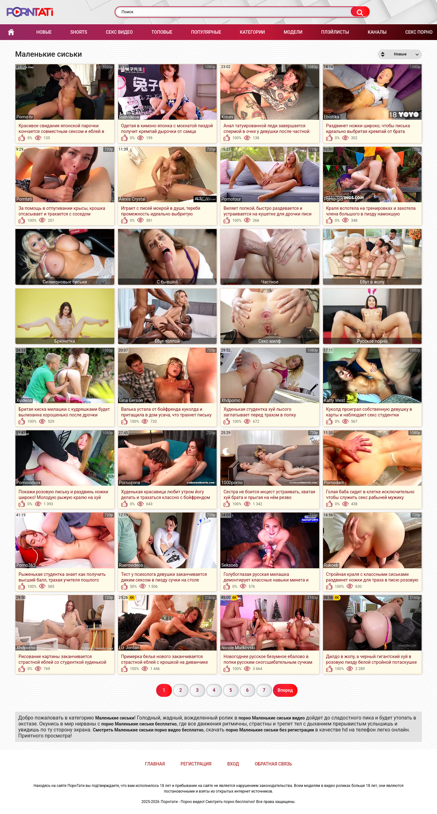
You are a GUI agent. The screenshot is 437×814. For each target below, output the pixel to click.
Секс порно (419, 32)
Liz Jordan (129, 647)
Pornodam (334, 482)
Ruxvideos (129, 116)
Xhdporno (231, 400)
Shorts (78, 32)
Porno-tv (24, 116)
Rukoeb (331, 565)
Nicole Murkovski (238, 647)
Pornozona (129, 482)
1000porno (232, 482)
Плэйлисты (335, 32)
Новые (43, 32)
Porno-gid (333, 199)
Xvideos (24, 400)
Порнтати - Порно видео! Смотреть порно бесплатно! (208, 802)
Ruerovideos (131, 565)
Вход (233, 763)
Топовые (161, 32)
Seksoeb (229, 565)
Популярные (206, 32)
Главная (11, 32)
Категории (252, 32)
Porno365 (26, 565)
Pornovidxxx (28, 482)
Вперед (285, 690)
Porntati (24, 199)
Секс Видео (119, 32)
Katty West (334, 400)
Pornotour (231, 199)
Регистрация (196, 763)
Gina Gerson (131, 400)
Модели (293, 32)
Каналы (377, 32)
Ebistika (331, 116)
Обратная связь (273, 763)
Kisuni (227, 116)
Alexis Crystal (132, 199)
